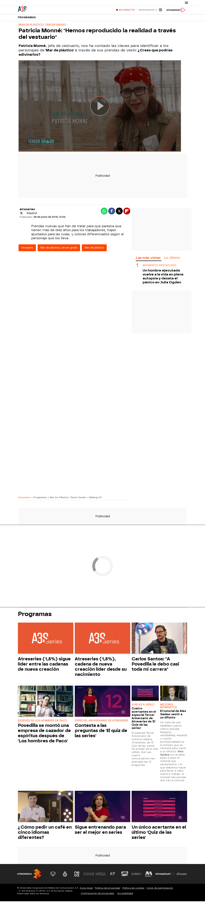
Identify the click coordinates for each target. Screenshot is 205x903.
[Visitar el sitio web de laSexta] (65, 875)
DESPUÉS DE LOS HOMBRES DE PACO (42, 722)
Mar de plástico (94, 249)
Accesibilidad (125, 895)
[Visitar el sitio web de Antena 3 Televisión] (53, 875)
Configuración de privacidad (97, 895)
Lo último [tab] (172, 259)
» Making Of (94, 499)
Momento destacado (159, 267)
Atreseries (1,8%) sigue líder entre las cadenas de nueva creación (44, 665)
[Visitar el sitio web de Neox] (77, 875)
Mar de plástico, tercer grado (58, 249)
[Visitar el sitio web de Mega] (101, 875)
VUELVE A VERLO (143, 706)
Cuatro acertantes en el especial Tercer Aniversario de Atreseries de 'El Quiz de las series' (144, 719)
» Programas (39, 499)
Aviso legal (86, 889)
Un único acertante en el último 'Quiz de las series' (159, 834)
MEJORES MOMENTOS (168, 708)
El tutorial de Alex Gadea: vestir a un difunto (173, 716)
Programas (27, 18)
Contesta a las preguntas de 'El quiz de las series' (101, 732)
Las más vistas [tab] (148, 259)
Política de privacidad (107, 889)
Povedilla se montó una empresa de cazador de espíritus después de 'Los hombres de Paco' (44, 734)
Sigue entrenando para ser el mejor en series (100, 831)
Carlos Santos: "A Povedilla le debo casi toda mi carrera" (155, 665)
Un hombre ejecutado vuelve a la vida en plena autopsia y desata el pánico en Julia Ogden (163, 278)
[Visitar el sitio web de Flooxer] (182, 875)
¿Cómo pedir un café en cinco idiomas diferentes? (45, 834)
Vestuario (27, 249)
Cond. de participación (160, 889)
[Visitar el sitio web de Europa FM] (136, 875)
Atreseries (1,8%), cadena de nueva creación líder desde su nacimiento (101, 668)
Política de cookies (133, 889)
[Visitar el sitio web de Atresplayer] (165, 875)
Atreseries (24, 499)
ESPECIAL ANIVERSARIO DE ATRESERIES (101, 722)
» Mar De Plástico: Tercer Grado (67, 499)
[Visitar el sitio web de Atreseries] (113, 875)
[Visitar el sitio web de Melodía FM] (148, 875)
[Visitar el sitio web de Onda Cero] (125, 875)
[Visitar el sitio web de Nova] (89, 875)
